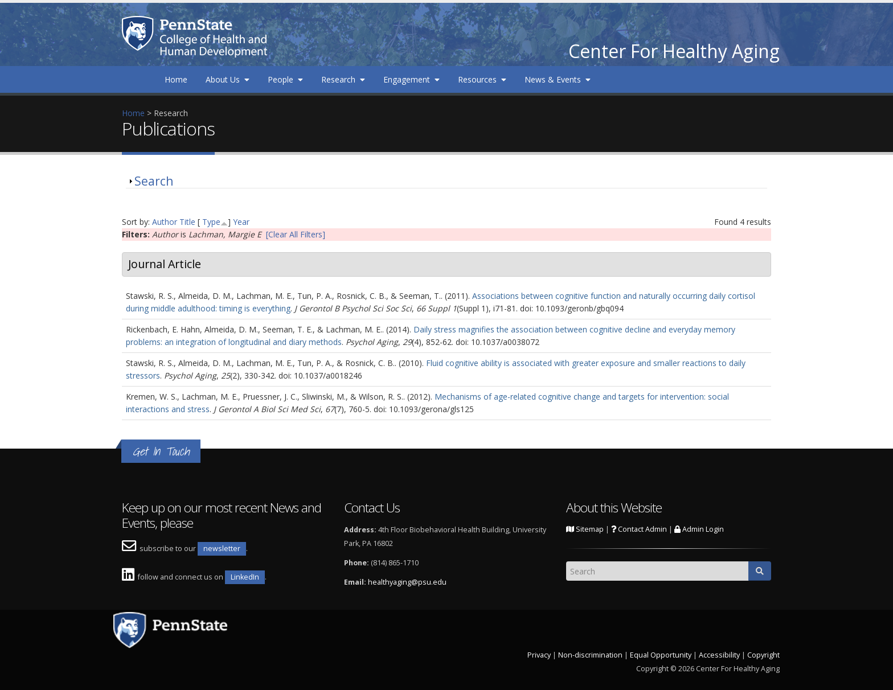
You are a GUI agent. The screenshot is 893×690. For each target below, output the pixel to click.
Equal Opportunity (660, 655)
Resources (482, 79)
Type (211, 221)
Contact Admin (639, 529)
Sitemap (585, 529)
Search (153, 181)
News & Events (558, 79)
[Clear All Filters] (295, 234)
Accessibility (719, 655)
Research (343, 79)
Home (176, 79)
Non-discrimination (590, 655)
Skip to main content (38, 6)
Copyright (763, 655)
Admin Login (699, 529)
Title (187, 221)
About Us (227, 79)
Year (241, 221)
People (285, 79)
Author (164, 221)
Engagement (411, 79)
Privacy (539, 655)
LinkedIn (245, 577)
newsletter (221, 548)
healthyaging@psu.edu (407, 582)
